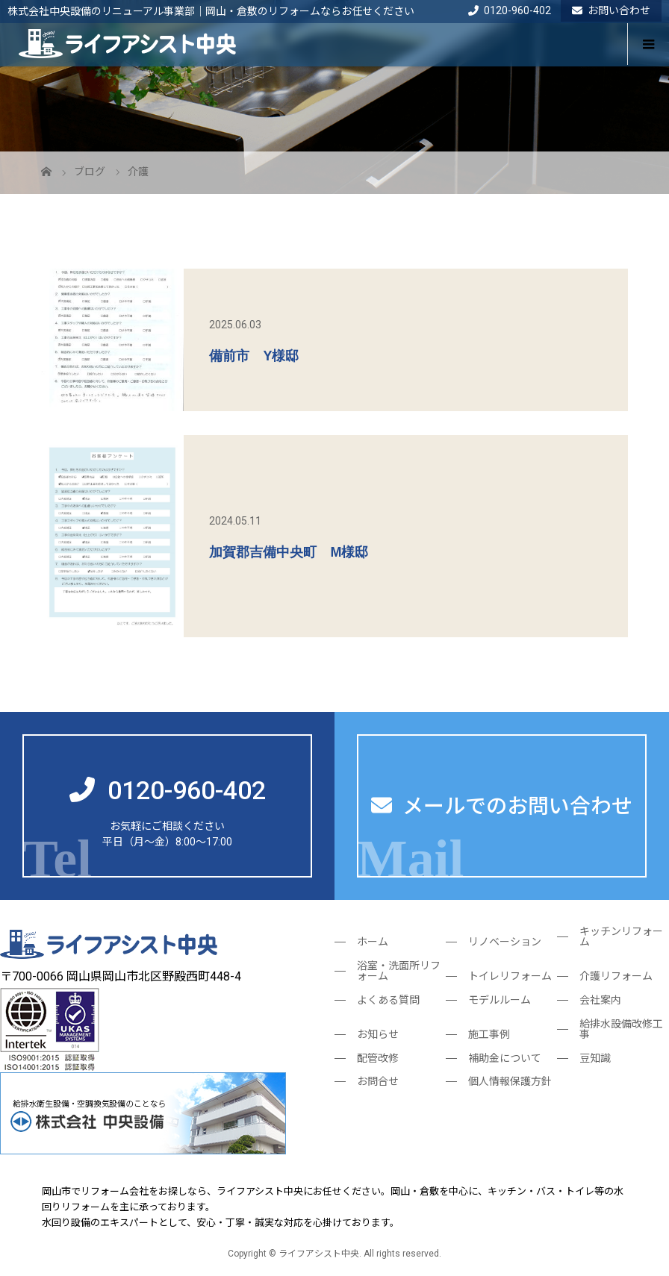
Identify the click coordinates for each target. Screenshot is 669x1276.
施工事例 (489, 1034)
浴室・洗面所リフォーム (399, 971)
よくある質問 (388, 1000)
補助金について (504, 1058)
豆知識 (595, 1058)
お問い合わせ (611, 10)
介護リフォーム (616, 976)
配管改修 (378, 1058)
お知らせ (378, 1034)
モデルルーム (499, 1000)
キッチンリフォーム (621, 936)
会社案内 (600, 1000)
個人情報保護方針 (510, 1081)
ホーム (372, 942)
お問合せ (378, 1081)
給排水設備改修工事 (621, 1029)
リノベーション (504, 942)
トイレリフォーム (510, 976)
